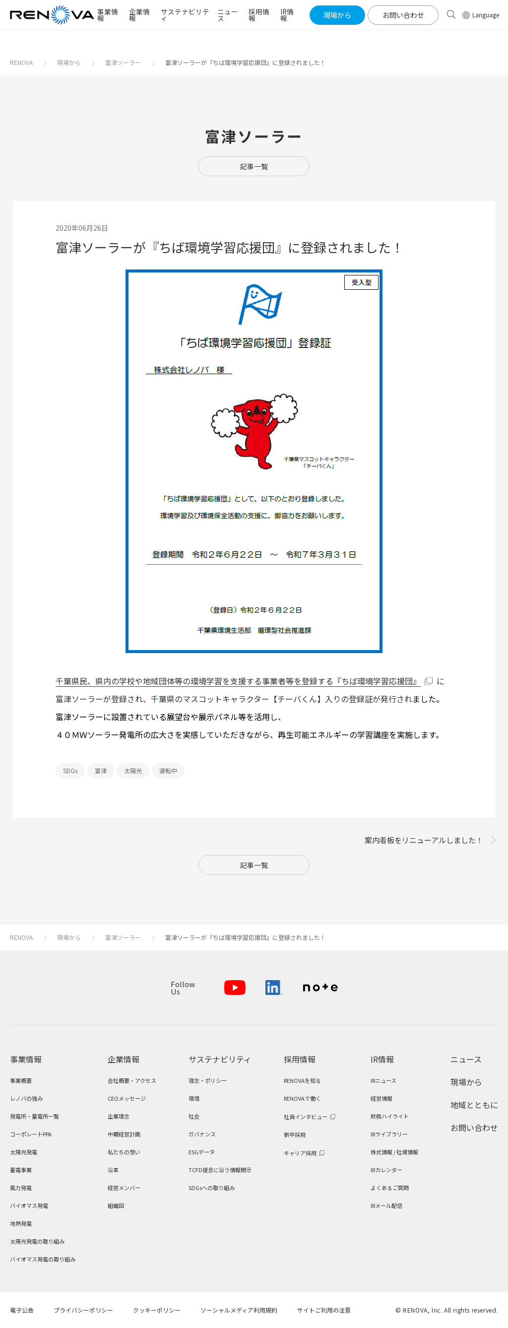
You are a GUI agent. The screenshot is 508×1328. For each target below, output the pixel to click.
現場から (69, 62)
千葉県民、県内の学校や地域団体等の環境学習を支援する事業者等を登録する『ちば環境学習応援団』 (238, 681)
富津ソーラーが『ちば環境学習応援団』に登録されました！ (245, 62)
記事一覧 (254, 166)
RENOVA (21, 62)
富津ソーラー (123, 62)
